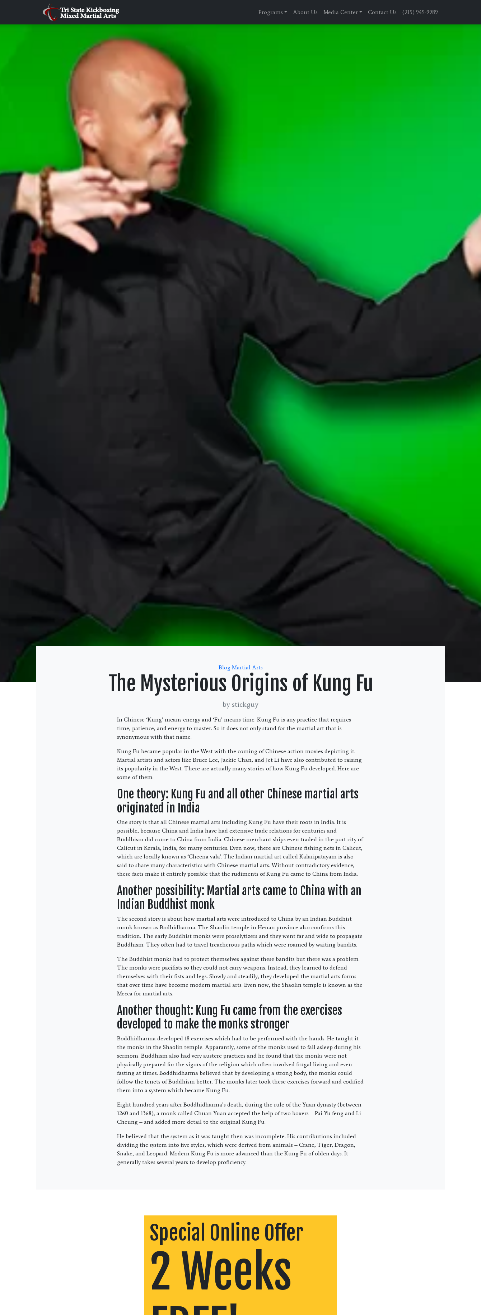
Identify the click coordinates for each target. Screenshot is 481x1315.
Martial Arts (247, 667)
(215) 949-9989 (420, 12)
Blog (224, 667)
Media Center (340, 12)
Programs (270, 12)
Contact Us (382, 12)
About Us (305, 12)
